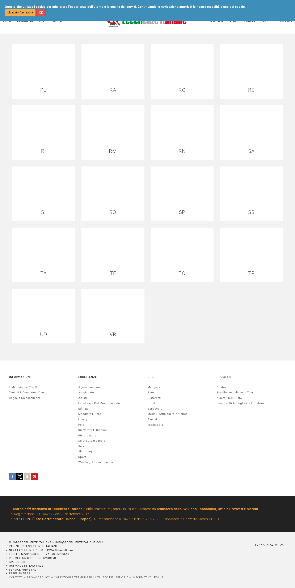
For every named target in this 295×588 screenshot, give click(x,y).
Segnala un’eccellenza (25, 397)
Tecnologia (155, 424)
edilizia (83, 408)
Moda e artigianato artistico (168, 413)
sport (82, 456)
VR (113, 334)
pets (81, 424)
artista (83, 397)
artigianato (86, 392)
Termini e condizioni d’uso (28, 392)
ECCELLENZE (87, 376)
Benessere (155, 408)
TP (251, 273)
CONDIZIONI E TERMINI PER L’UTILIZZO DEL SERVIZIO (91, 577)
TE (113, 273)
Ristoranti (154, 397)
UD (43, 334)
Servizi (152, 419)
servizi (83, 446)
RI (43, 151)
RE (251, 90)
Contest (222, 387)
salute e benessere (91, 440)
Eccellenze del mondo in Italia (99, 403)
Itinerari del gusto (229, 397)
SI (43, 212)
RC (182, 90)
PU (43, 90)
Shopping (85, 451)
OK (41, 12)
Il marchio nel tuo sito (25, 387)
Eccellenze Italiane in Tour (235, 392)
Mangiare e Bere (89, 413)
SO (112, 212)
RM (113, 151)
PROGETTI (224, 376)
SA (251, 151)
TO (182, 273)
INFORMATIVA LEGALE (147, 577)
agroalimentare (89, 387)
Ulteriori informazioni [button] (20, 12)
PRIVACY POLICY (38, 577)
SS (251, 212)
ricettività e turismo (92, 430)
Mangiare (154, 387)
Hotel (151, 403)
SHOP (152, 376)
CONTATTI (16, 577)
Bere (151, 392)
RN (182, 151)
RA (113, 90)
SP (182, 212)
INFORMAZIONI (20, 376)
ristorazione (87, 435)
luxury (82, 419)
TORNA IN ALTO (269, 544)
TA (43, 273)
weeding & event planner (95, 462)
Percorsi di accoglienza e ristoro (240, 403)
